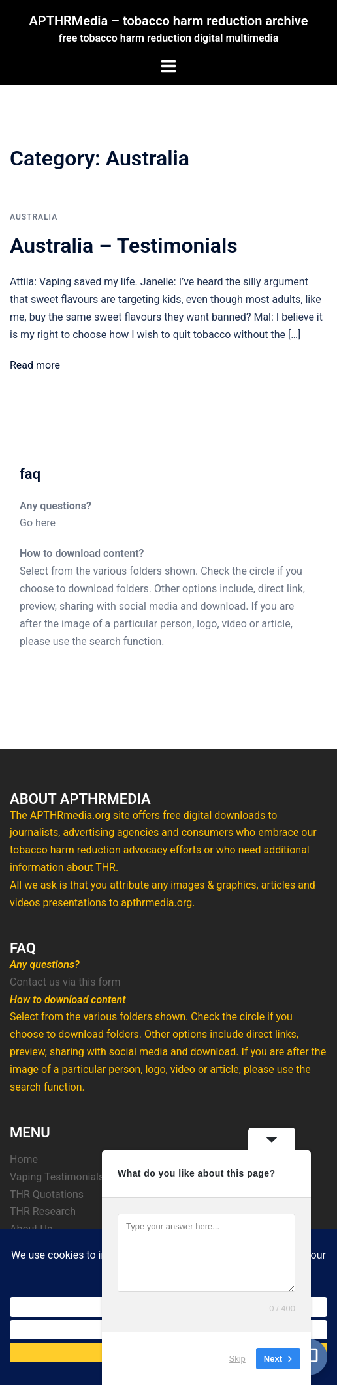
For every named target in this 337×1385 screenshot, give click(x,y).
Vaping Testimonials (57, 1177)
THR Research (43, 1211)
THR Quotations (47, 1194)
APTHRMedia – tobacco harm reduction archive (168, 21)
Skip (237, 1359)
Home (24, 1159)
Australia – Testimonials (124, 245)
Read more (35, 365)
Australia (33, 216)
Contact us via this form (65, 982)
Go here (38, 523)
